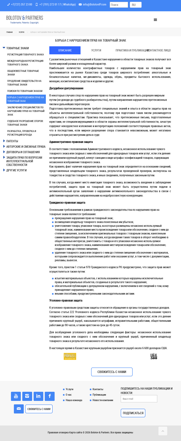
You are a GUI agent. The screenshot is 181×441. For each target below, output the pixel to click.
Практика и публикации (129, 50)
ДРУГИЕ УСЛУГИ (16, 170)
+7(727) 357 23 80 (21, 4)
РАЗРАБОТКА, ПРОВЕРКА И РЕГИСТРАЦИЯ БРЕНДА (21, 132)
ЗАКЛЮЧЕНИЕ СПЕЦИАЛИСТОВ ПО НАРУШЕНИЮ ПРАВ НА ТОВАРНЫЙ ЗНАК (25, 111)
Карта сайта (75, 432)
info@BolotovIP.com (94, 4)
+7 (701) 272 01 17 (50, 4)
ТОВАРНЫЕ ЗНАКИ (17, 48)
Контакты (98, 389)
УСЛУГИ (21, 32)
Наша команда (74, 400)
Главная (9, 32)
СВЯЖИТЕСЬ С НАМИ (112, 372)
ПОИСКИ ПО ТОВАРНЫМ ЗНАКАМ (24, 91)
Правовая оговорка (58, 432)
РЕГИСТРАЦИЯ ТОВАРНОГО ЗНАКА (25, 54)
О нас (69, 394)
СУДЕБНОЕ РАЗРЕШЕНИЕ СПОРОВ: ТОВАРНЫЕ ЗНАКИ (25, 122)
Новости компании (103, 400)
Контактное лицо (159, 50)
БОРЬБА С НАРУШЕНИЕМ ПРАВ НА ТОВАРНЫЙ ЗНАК (25, 99)
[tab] (26, 48)
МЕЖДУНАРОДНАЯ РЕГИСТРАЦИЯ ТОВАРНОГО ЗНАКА (25, 62)
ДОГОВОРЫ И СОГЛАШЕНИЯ (23, 152)
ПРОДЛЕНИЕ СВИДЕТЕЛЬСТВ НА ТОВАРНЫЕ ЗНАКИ (24, 82)
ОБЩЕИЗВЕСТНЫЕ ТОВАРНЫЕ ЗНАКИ (23, 72)
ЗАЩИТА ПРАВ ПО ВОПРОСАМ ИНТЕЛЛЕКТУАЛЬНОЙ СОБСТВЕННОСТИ (24, 161)
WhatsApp (69, 4)
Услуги (96, 50)
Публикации (99, 394)
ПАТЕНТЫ (12, 141)
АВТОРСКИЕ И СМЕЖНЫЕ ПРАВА (25, 146)
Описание (65, 50)
